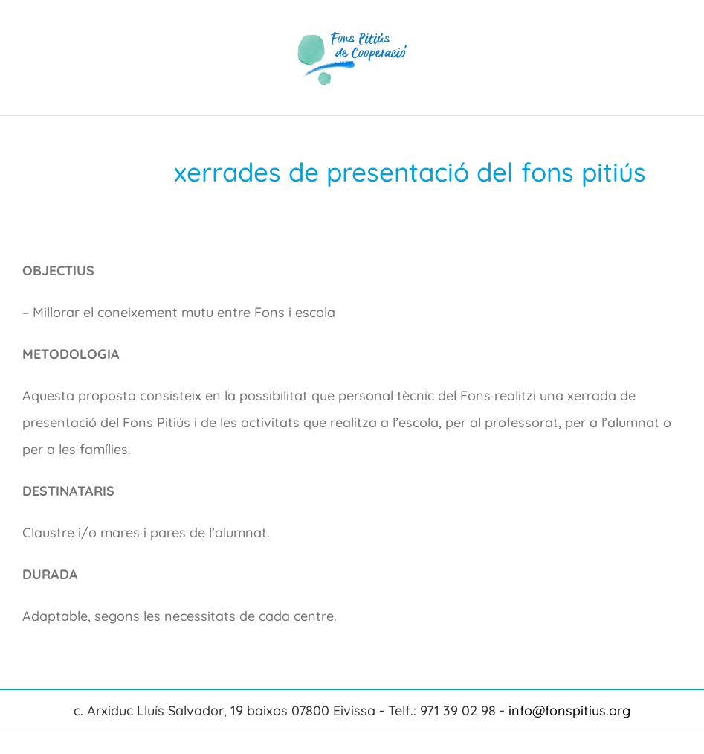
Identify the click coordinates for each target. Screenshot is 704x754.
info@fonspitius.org (569, 710)
